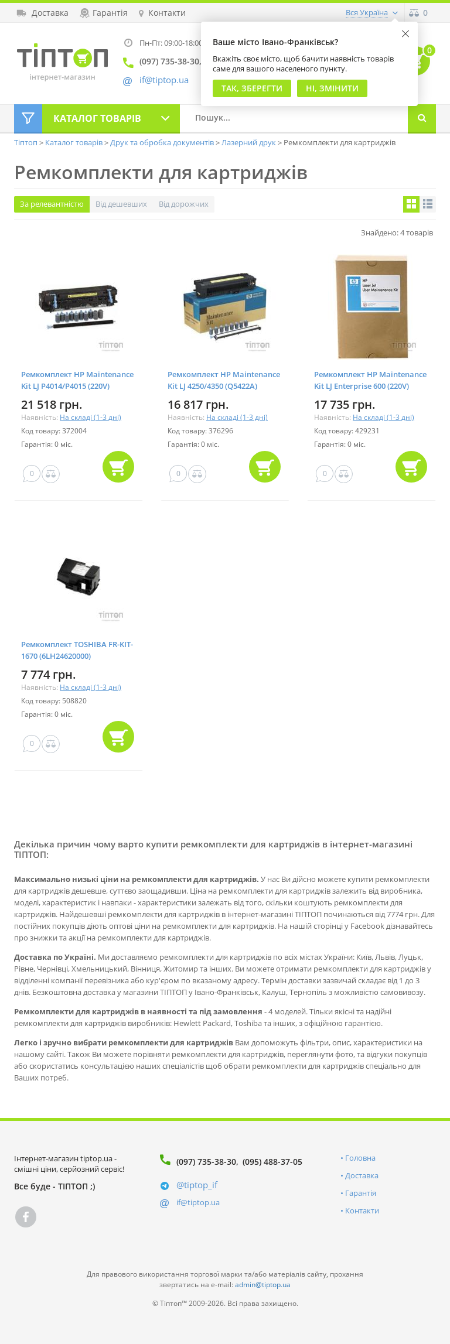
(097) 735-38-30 (206, 1161)
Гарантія (360, 1193)
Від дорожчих (184, 204)
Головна (360, 1158)
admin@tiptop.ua (263, 1285)
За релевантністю (52, 204)
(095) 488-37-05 (272, 1161)
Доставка (362, 1175)
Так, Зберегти (251, 88)
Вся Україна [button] (367, 12)
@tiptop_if (196, 1185)
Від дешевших (121, 204)
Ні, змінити (332, 88)
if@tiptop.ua (198, 1202)
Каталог (97, 118)
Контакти (362, 1210)
